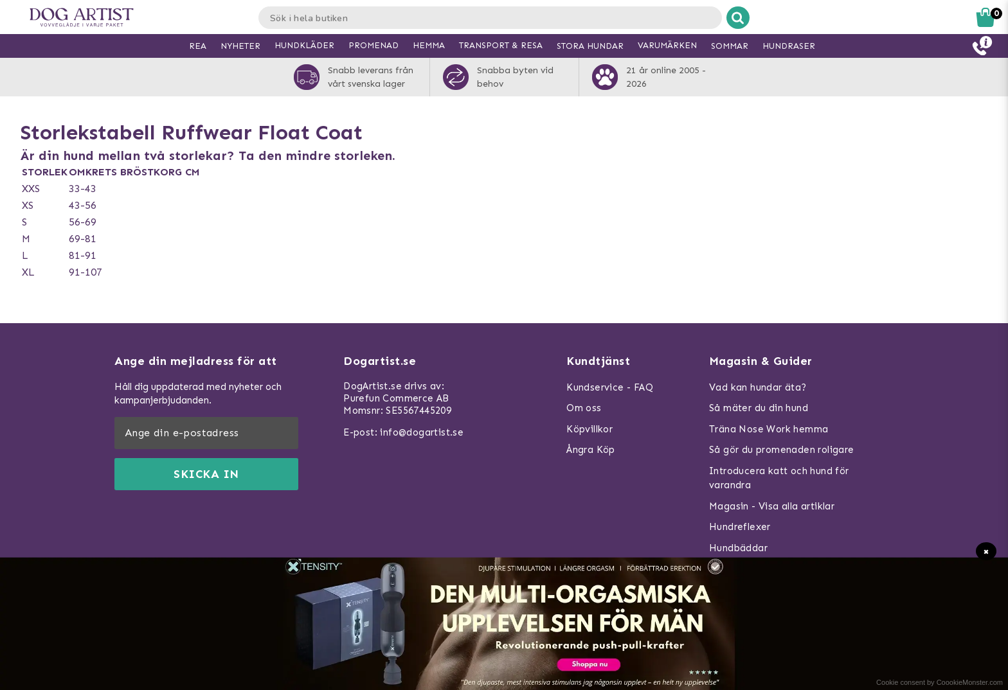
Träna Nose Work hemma (768, 429)
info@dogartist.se (422, 432)
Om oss (583, 408)
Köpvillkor (589, 429)
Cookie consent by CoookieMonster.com (939, 682)
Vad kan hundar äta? (758, 387)
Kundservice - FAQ (609, 387)
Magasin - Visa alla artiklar (771, 506)
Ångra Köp (590, 450)
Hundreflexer (740, 527)
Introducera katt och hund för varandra (779, 478)
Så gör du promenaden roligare (781, 450)
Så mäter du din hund (758, 408)
